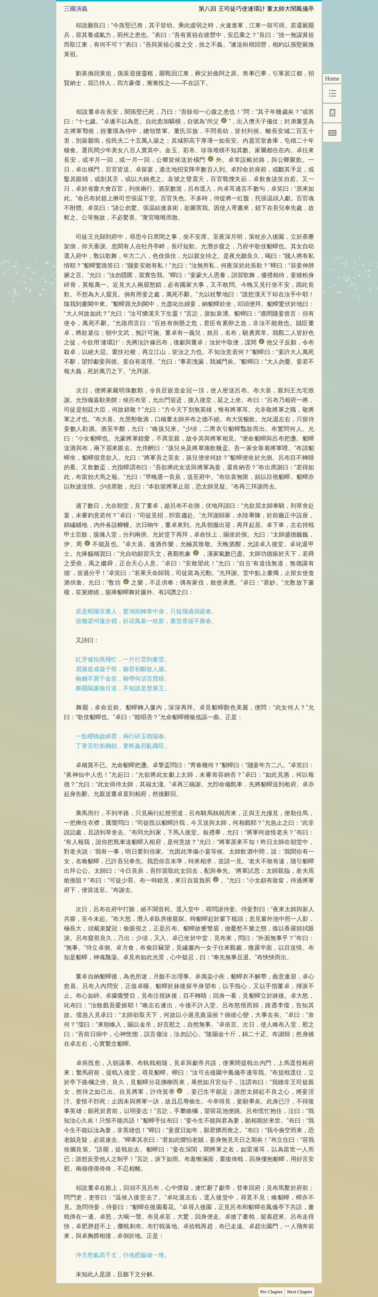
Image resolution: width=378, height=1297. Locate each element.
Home (332, 78)
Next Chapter (299, 1291)
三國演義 (75, 9)
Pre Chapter (271, 1291)
